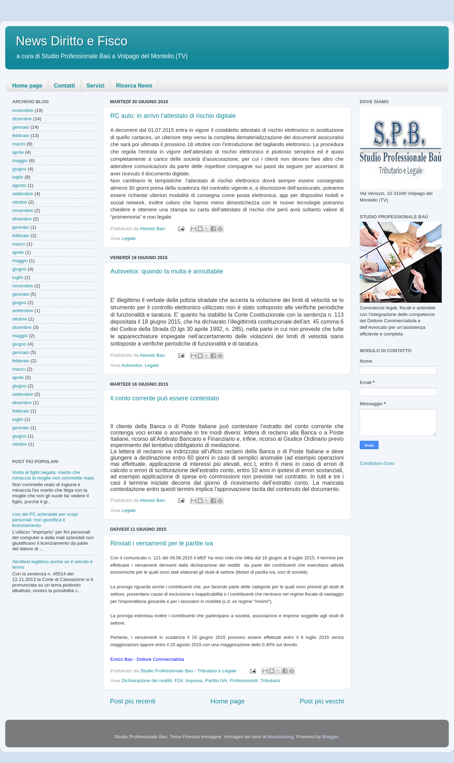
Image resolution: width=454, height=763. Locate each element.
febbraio (20, 135)
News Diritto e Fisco (71, 41)
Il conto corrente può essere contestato (164, 398)
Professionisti (244, 680)
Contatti (64, 86)
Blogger (330, 736)
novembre (22, 110)
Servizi (96, 86)
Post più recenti (132, 701)
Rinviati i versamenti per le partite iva (161, 543)
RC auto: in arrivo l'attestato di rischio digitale (173, 115)
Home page (27, 86)
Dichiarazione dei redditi (147, 680)
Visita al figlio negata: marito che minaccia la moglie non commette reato (53, 475)
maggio (20, 160)
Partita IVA (216, 680)
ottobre (19, 202)
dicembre (22, 118)
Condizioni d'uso (377, 463)
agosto (19, 185)
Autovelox (132, 365)
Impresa (194, 680)
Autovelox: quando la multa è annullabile (166, 271)
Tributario (270, 680)
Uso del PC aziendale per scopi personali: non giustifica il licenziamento (45, 520)
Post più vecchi (322, 701)
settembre (22, 193)
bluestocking (280, 736)
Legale (129, 238)
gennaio (20, 127)
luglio (17, 177)
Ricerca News (134, 86)
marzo (18, 143)
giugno (19, 169)
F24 (179, 680)
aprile (18, 152)
